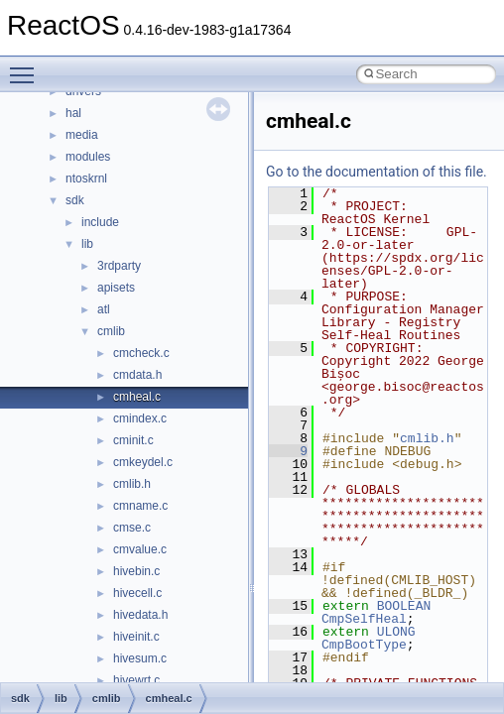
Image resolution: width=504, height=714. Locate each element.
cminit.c (133, 440)
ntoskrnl (86, 178)
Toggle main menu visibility (27, 66)
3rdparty (119, 266)
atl (103, 309)
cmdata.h (137, 375)
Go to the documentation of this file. (376, 171)
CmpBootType (364, 645)
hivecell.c (137, 593)
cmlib (111, 331)
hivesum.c (140, 658)
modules (87, 157)
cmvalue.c (140, 549)
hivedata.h (140, 615)
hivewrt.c (136, 680)
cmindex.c (140, 418)
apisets (116, 288)
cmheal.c (137, 397)
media (81, 135)
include (100, 222)
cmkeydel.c (143, 462)
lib (87, 244)
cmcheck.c (141, 353)
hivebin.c (136, 571)
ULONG (396, 632)
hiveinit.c (136, 637)
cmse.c (132, 528)
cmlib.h (132, 484)
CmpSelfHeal (364, 619)
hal (73, 113)
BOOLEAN (404, 606)
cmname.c (140, 506)
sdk (74, 200)
